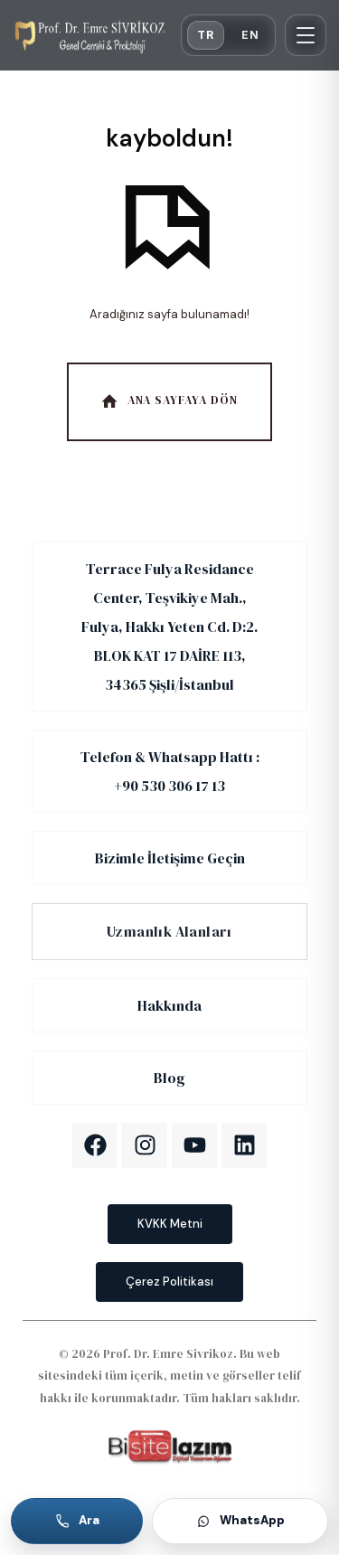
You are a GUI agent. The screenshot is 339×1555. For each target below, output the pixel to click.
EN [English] (250, 35)
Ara (77, 1520)
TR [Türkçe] (205, 35)
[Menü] (305, 35)
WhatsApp (240, 1520)
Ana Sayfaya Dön (168, 401)
